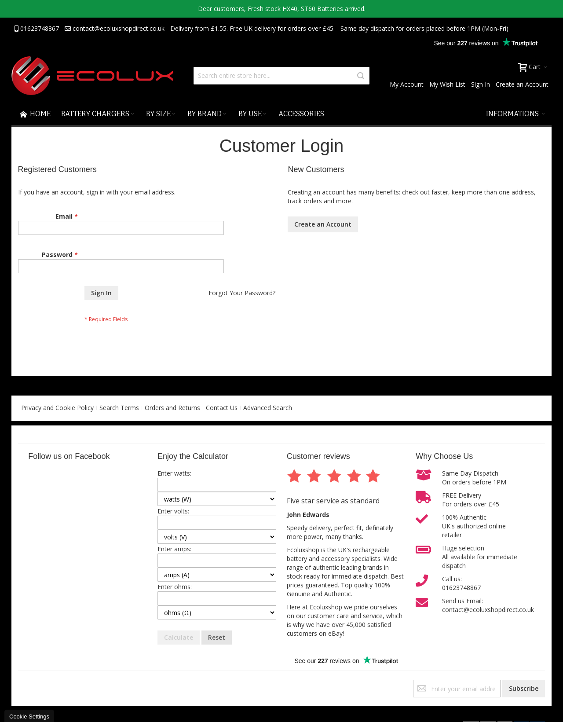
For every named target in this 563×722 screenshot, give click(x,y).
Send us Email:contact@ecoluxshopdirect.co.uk (488, 605)
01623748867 (37, 28)
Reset (216, 637)
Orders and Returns (172, 407)
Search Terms (119, 407)
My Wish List (447, 84)
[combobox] (281, 75)
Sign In (480, 84)
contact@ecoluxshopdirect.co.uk (115, 28)
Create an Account (522, 84)
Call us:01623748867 (461, 583)
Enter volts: (173, 511)
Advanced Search (267, 407)
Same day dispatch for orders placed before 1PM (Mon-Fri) (424, 28)
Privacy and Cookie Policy (57, 407)
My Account (407, 84)
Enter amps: (174, 549)
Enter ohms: (174, 587)
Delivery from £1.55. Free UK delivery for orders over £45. (252, 28)
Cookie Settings (29, 716)
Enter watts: (174, 473)
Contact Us (222, 407)
